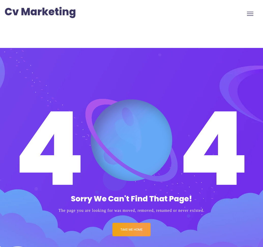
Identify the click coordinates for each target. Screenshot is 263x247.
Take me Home (132, 229)
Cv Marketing (40, 11)
